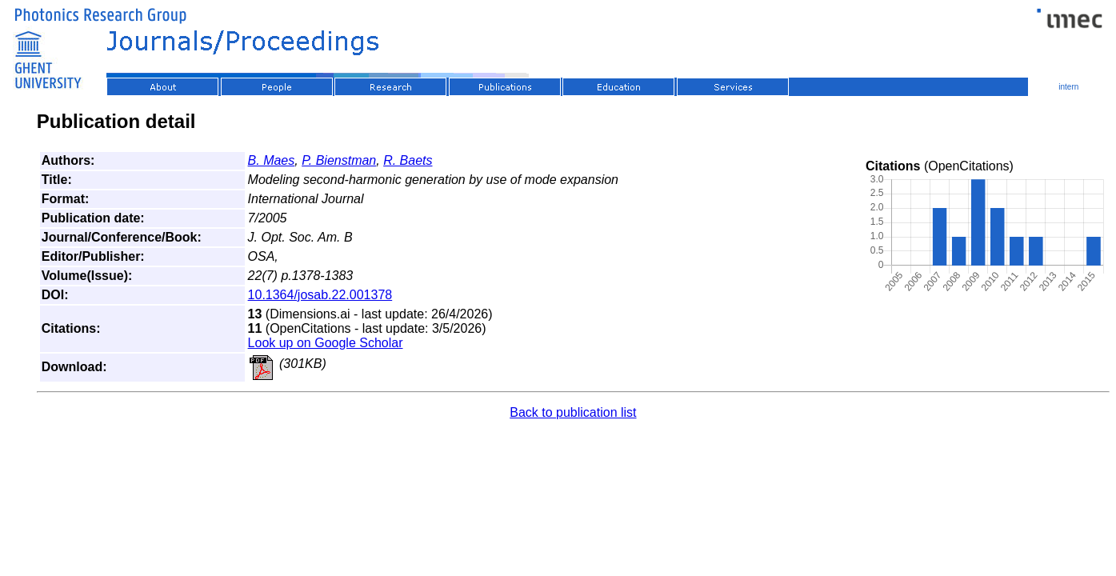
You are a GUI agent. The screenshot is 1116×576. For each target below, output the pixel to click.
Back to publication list (573, 412)
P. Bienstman (339, 160)
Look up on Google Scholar (325, 343)
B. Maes (271, 160)
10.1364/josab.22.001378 (320, 295)
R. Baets (407, 160)
